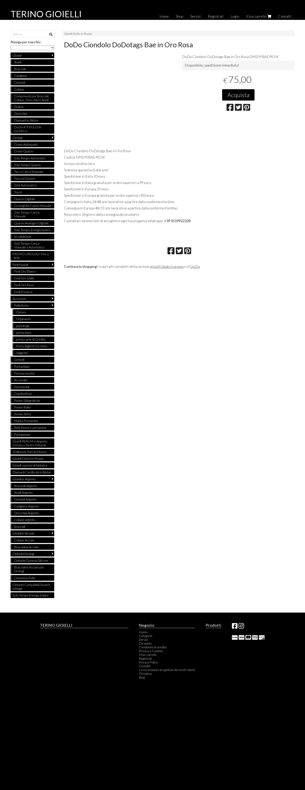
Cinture (21, 312)
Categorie (145, 636)
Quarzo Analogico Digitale (31, 223)
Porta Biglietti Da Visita (31, 346)
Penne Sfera (22, 414)
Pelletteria (21, 305)
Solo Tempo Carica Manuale (26, 214)
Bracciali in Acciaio (26, 547)
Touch (18, 192)
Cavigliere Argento (26, 506)
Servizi (195, 16)
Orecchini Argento (26, 513)
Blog (142, 677)
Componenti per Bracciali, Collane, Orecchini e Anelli (31, 98)
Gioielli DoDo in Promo (78, 33)
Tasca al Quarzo (24, 178)
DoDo (195, 266)
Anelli (17, 62)
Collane (19, 89)
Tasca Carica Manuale (28, 171)
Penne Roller (22, 407)
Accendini (20, 380)
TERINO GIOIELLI (46, 14)
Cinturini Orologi (23, 554)
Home (164, 16)
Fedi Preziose (23, 292)
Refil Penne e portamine (30, 427)
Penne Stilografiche (27, 400)
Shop (179, 16)
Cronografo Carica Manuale (32, 205)
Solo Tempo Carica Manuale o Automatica (29, 245)
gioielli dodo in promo (167, 266)
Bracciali (20, 69)
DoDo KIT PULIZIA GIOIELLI (27, 129)
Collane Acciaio (24, 540)
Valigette (22, 353)
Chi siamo (145, 643)
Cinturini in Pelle (24, 578)
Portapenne (22, 434)
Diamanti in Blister (26, 120)
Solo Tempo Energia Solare (32, 230)
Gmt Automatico (25, 185)
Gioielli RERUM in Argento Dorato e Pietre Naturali (30, 443)
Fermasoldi (21, 387)
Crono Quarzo (23, 151)
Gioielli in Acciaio (24, 533)
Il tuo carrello (258, 16)
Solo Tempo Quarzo (27, 165)
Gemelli (19, 359)
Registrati (216, 16)
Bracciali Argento (25, 486)
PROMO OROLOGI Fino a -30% (31, 255)
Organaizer (23, 319)
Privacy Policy (148, 662)
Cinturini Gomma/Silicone (31, 560)
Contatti (284, 16)
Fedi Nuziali (20, 264)
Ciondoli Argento (25, 499)
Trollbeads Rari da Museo (30, 452)
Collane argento (24, 520)
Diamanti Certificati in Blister (32, 472)
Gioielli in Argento (24, 479)
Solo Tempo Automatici (29, 158)
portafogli (22, 326)
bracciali (19, 526)
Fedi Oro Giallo (24, 278)
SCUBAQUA (22, 236)
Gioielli (17, 55)
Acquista (238, 94)
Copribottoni (23, 393)
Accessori (19, 298)
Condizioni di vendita (153, 647)
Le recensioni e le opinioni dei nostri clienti (167, 670)
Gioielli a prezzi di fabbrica (30, 465)
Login (235, 16)
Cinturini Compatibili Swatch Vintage (31, 586)
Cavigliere (20, 75)
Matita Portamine (26, 421)
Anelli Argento (23, 492)
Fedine (18, 106)
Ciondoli (19, 82)
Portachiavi (21, 366)
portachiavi (23, 332)
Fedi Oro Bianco (25, 271)
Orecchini (20, 113)
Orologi (17, 137)
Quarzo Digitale (24, 199)
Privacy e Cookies (151, 651)
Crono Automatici (26, 144)
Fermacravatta (24, 373)
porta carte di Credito (31, 339)
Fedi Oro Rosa (24, 285)
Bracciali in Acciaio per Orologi (29, 569)
